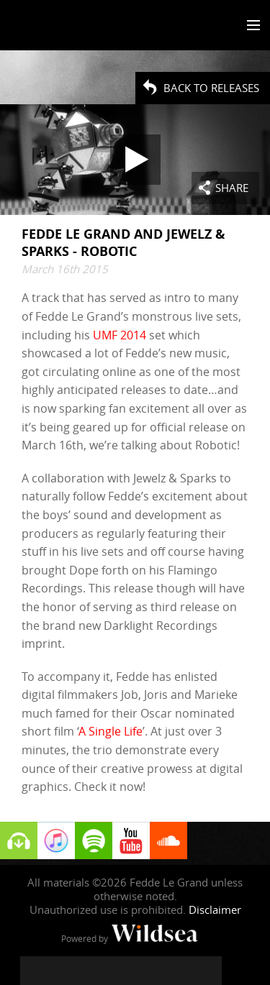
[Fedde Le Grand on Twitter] (63, 970)
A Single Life (110, 731)
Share (231, 187)
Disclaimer (215, 909)
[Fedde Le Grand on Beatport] (207, 970)
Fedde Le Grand (52, 27)
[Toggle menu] (250, 26)
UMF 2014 (119, 335)
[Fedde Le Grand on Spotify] (178, 970)
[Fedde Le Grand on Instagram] (92, 970)
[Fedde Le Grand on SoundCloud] (149, 970)
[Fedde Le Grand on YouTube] (121, 970)
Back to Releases (211, 88)
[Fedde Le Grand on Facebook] (34, 970)
